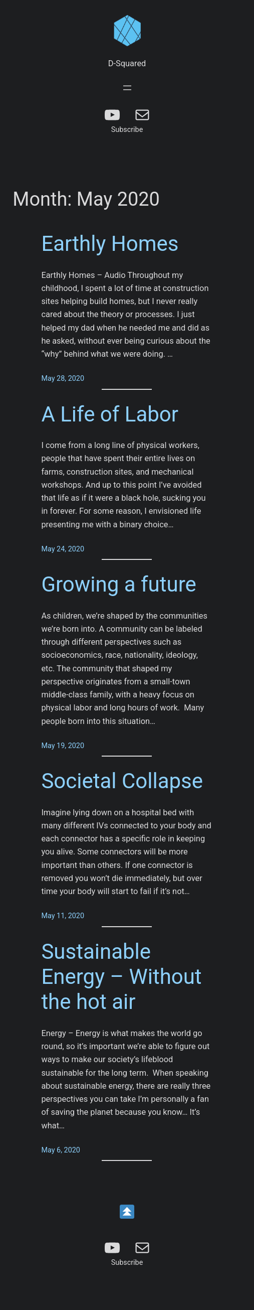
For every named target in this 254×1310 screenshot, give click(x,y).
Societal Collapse (122, 781)
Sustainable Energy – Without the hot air (121, 976)
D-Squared (127, 63)
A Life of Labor (109, 414)
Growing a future (118, 584)
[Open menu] (127, 88)
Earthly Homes (109, 243)
